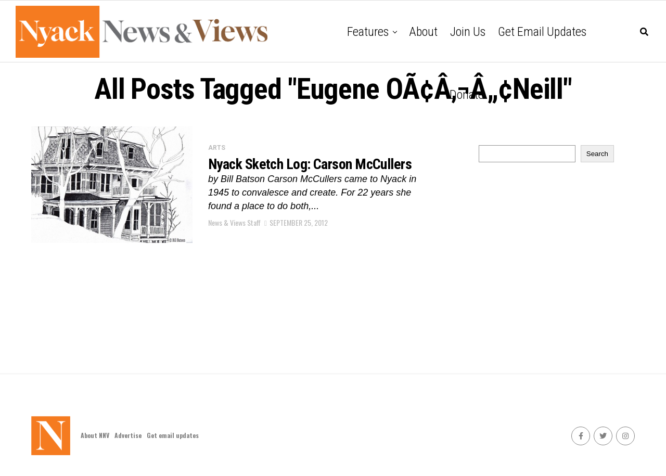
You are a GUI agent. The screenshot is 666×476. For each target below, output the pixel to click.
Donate (467, 94)
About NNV (95, 435)
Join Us (467, 31)
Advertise (128, 435)
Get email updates (542, 31)
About (423, 31)
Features (368, 31)
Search (597, 154)
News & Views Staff (234, 222)
